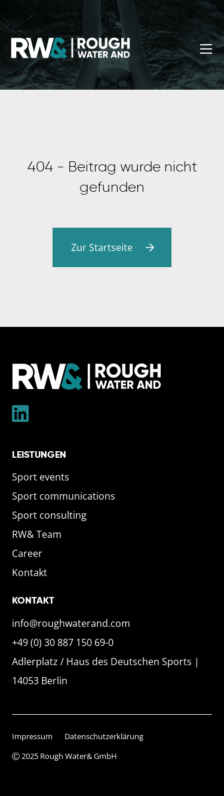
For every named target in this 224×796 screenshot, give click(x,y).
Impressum (32, 736)
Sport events (40, 476)
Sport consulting (49, 515)
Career (27, 553)
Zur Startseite (115, 247)
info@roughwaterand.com (71, 623)
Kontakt (29, 572)
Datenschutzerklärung (104, 736)
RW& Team (37, 534)
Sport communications (63, 496)
